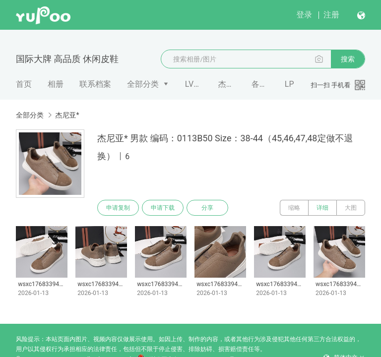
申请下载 (163, 207)
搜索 (348, 59)
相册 (56, 84)
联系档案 (95, 84)
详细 (322, 207)
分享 (207, 207)
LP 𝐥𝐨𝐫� (293, 84)
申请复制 (118, 207)
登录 (304, 14)
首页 (24, 84)
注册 (331, 14)
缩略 (294, 207)
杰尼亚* (227, 84)
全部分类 (143, 84)
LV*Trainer (193, 84)
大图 (351, 207)
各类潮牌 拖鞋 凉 (260, 84)
